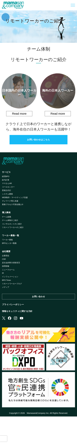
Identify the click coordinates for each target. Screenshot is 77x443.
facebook (11, 344)
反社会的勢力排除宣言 (12, 280)
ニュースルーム (9, 288)
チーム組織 (7, 227)
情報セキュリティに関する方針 (19, 336)
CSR (4, 276)
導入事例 (7, 221)
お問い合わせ (38, 318)
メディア (6, 308)
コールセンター (9, 192)
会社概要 (7, 267)
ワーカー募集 (8, 254)
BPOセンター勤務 (10, 258)
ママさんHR (7, 189)
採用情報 (6, 284)
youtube (24, 344)
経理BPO (6, 181)
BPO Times (7, 300)
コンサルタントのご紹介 (13, 235)
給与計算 (6, 185)
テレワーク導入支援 (11, 208)
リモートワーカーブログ (13, 304)
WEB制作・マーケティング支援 (16, 204)
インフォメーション (11, 296)
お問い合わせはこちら (38, 140)
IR (3, 292)
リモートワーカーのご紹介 (14, 239)
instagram (17, 344)
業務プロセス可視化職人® (14, 212)
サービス (7, 175)
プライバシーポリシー (14, 327)
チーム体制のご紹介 (11, 231)
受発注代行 (7, 196)
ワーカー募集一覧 (11, 248)
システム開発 (8, 200)
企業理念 (6, 272)
